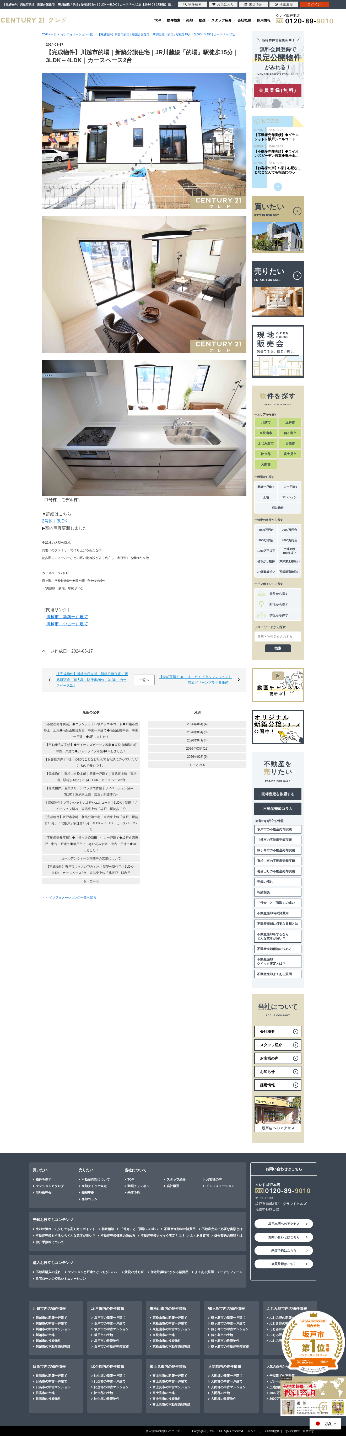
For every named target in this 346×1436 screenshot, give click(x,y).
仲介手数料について (50, 1242)
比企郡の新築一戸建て (110, 1376)
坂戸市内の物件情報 (107, 1308)
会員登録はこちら (283, 1264)
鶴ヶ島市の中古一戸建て (228, 1323)
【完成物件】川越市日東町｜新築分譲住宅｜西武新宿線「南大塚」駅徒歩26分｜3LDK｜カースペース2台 (92, 679)
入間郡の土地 (220, 1393)
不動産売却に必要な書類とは (277, 924)
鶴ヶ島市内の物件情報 (226, 1308)
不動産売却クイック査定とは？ (271, 961)
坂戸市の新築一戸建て (110, 1318)
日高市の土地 (45, 1393)
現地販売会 (43, 1192)
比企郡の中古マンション (111, 1387)
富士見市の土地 (164, 1393)
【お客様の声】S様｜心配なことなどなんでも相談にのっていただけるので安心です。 (91, 762)
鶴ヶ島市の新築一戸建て (228, 1318)
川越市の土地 (45, 1335)
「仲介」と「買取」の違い (276, 903)
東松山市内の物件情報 (168, 1308)
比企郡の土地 (103, 1393)
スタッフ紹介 (221, 20)
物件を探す (43, 1179)
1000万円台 (266, 529)
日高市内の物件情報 (49, 1366)
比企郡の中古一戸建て (110, 1381)
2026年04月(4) (197, 740)
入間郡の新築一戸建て (226, 1376)
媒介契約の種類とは (228, 1235)
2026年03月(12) (197, 748)
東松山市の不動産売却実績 (276, 861)
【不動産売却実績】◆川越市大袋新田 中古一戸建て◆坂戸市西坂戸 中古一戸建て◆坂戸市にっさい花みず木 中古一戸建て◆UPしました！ (91, 844)
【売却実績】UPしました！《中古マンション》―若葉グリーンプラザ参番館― (195, 680)
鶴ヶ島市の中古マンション (230, 1329)
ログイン (314, 4)
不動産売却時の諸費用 (273, 913)
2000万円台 (289, 529)
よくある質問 (199, 1235)
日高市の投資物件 (48, 1399)
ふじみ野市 (266, 443)
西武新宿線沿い (289, 571)
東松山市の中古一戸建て (170, 1323)
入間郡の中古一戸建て (226, 1381)
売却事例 (88, 1192)
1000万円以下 (266, 550)
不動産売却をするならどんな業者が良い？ (273, 936)
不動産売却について (96, 1179)
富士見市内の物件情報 (168, 1366)
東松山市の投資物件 (167, 1341)
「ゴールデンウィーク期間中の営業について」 (91, 858)
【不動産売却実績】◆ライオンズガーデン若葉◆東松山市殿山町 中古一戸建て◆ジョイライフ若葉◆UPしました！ (92, 748)
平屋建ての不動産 (282, 1376)
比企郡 (266, 454)
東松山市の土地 (164, 1335)
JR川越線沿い (266, 571)
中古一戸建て (289, 486)
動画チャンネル (138, 1186)
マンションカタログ (50, 1186)
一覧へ (144, 680)
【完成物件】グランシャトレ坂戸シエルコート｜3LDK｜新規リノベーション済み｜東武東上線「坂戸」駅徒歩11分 (91, 806)
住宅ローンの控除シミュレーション (61, 1278)
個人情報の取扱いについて (163, 1431)
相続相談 (263, 892)
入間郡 (266, 464)
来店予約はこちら (283, 1250)
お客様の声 (214, 1179)
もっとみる (91, 881)
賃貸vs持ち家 (134, 1272)
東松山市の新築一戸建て (170, 1318)
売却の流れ (265, 882)
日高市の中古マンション (53, 1387)
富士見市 (290, 454)
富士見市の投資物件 (167, 1399)
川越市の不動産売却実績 (274, 840)
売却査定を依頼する (277, 794)
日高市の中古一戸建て (51, 1381)
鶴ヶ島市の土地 (222, 1335)
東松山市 (266, 433)
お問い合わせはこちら (284, 1237)
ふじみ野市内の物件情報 (287, 1308)
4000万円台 (289, 540)
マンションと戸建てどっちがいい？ (93, 1272)
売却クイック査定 (94, 1186)
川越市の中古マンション (53, 1329)
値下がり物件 (266, 561)
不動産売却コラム (278, 809)
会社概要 (244, 20)
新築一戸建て (266, 486)
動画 (202, 20)
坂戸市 (290, 422)
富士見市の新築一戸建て (170, 1376)
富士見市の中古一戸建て (170, 1381)
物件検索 (173, 20)
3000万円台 (266, 540)
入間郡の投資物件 (223, 1399)
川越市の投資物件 (48, 1341)
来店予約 (133, 1192)
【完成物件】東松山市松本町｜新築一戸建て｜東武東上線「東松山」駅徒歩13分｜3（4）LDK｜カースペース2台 (91, 777)
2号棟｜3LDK (54, 521)
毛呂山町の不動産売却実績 (276, 871)
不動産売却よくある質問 (274, 974)
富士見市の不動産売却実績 (171, 1404)
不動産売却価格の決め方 (274, 949)
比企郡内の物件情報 (107, 1366)
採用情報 (264, 20)
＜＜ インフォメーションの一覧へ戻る (69, 897)
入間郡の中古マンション (228, 1387)
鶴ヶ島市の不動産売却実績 (276, 850)
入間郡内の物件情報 (224, 1366)
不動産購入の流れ (48, 1272)
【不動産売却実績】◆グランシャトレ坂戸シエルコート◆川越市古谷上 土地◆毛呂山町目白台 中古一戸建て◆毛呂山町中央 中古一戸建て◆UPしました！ (91, 730)
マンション (289, 497)
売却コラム (89, 1199)
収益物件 (278, 507)
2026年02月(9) (197, 757)
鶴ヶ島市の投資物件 (225, 1341)
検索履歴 (284, 4)
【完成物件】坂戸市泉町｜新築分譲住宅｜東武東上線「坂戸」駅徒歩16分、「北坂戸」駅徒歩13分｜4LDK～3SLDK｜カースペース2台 (91, 823)
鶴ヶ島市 (290, 433)
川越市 (266, 422)
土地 (266, 497)
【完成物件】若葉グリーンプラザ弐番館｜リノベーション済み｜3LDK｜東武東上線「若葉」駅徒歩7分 (91, 791)
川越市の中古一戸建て (51, 1323)
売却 (189, 20)
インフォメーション (220, 1186)
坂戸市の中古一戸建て (110, 1323)
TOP (157, 20)
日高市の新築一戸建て (51, 1376)
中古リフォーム (231, 1272)
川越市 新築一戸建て (67, 617)
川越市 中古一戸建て (67, 624)
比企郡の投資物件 (106, 1399)
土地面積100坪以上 (289, 550)
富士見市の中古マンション (171, 1387)
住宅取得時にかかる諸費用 (169, 1272)
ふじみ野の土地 (280, 1335)
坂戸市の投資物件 (106, 1341)
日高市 (290, 443)
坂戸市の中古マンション (111, 1329)
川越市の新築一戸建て (51, 1318)
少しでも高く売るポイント (76, 1229)
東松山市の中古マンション (171, 1329)
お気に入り (223, 4)
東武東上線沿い (289, 561)
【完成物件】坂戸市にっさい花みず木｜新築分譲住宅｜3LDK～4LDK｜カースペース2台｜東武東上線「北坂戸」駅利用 (91, 870)
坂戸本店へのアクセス (284, 1224)
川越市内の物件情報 (49, 1308)
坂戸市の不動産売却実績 (274, 829)
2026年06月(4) (197, 724)
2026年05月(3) (197, 732)
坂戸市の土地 (103, 1335)
